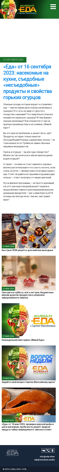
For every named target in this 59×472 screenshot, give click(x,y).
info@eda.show (47, 456)
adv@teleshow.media (44, 460)
